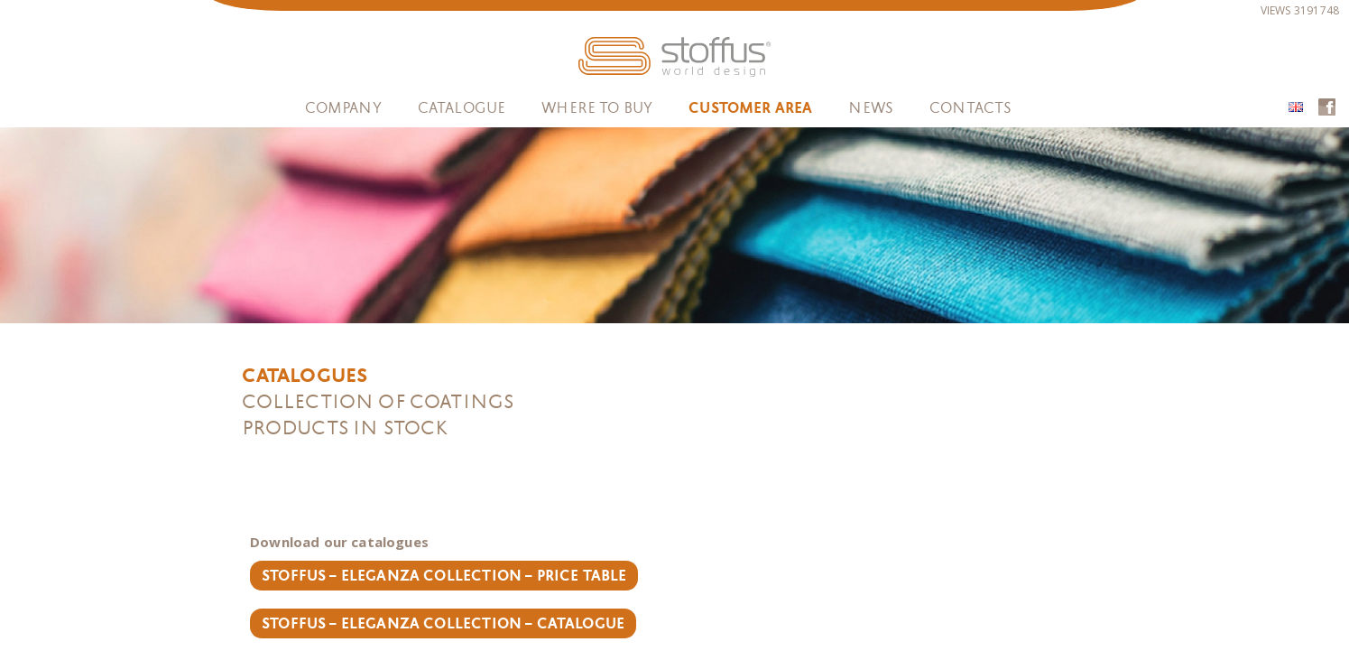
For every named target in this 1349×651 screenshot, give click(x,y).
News (870, 107)
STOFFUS (674, 56)
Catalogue (461, 107)
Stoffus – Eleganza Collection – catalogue (444, 624)
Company (343, 107)
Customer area (750, 108)
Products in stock (345, 428)
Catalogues (305, 375)
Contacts (970, 107)
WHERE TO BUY (596, 107)
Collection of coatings (377, 402)
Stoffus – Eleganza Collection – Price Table (445, 576)
